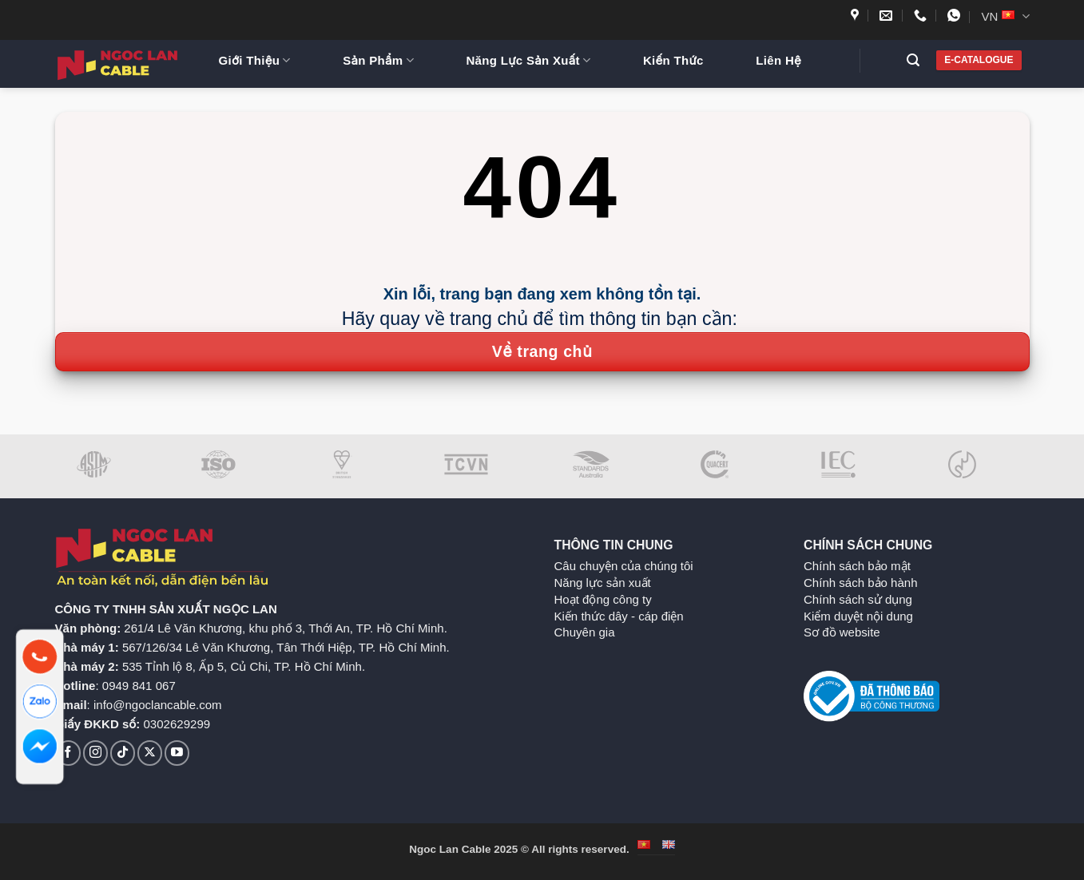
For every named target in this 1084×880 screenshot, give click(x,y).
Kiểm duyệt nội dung (858, 616)
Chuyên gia (584, 632)
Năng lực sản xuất (602, 582)
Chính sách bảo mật (857, 566)
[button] (919, 60)
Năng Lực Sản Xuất (528, 60)
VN (1005, 16)
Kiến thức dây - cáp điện (619, 616)
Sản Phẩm (378, 60)
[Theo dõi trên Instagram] (95, 752)
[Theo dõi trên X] (149, 752)
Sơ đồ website (842, 632)
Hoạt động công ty (603, 599)
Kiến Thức (673, 60)
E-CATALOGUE (978, 59)
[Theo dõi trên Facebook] (68, 752)
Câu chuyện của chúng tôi (623, 566)
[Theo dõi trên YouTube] (177, 752)
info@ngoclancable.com (157, 705)
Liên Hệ (778, 60)
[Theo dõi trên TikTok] (122, 752)
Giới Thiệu (255, 60)
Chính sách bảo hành (861, 582)
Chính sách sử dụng (858, 599)
